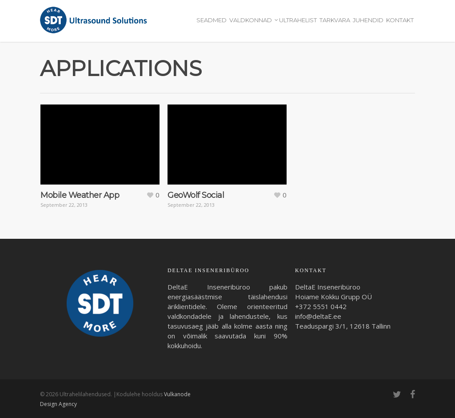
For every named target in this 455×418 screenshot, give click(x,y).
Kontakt (400, 20)
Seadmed (211, 20)
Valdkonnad (253, 20)
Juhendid (368, 20)
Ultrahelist (298, 20)
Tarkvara (334, 20)
